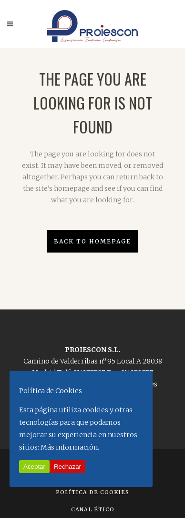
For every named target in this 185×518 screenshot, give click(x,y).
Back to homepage (92, 241)
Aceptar (34, 466)
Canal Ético (92, 509)
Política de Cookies (92, 492)
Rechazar (67, 466)
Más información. (70, 447)
